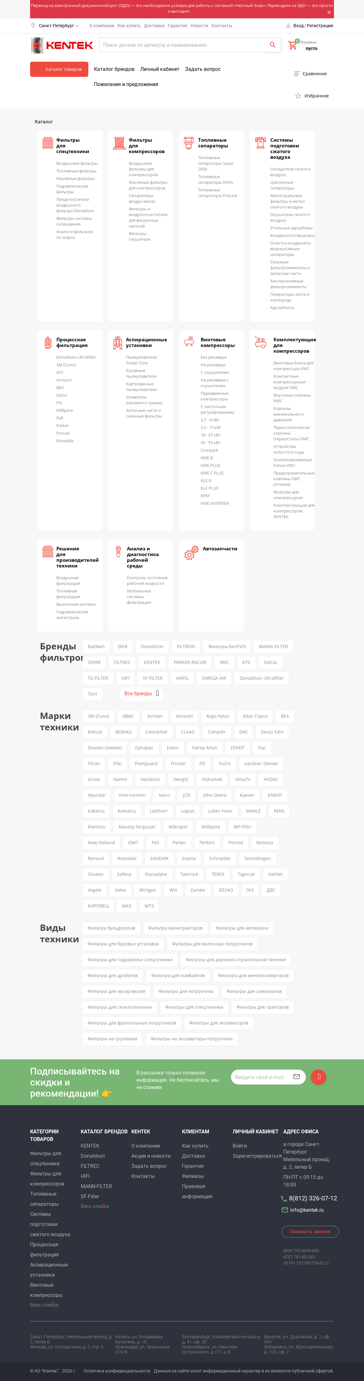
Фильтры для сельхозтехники (120, 1007)
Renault (96, 858)
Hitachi (242, 779)
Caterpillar (156, 732)
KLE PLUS (209, 488)
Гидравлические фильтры (72, 189)
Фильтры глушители (139, 236)
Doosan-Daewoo (105, 748)
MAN (279, 811)
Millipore (64, 410)
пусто (311, 48)
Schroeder (220, 858)
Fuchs (225, 763)
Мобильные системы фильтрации (139, 596)
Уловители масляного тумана (144, 400)
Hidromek (212, 779)
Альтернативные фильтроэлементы (288, 283)
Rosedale (64, 440)
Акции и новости (151, 1156)
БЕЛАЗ (226, 890)
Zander (198, 890)
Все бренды (138, 693)
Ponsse (235, 842)
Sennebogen (257, 858)
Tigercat (246, 874)
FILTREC (122, 662)
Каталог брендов (114, 69)
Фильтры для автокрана (242, 928)
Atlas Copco (255, 716)
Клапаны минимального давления (288, 414)
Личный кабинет (159, 69)
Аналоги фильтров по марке (74, 234)
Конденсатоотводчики (292, 235)
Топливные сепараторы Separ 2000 (216, 163)
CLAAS (187, 732)
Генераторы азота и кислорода (289, 297)
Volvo (120, 890)
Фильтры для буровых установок (123, 944)
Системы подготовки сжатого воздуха (284, 148)
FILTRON (186, 646)
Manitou (96, 827)
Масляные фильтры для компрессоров (148, 185)
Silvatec (96, 874)
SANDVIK (159, 858)
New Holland (101, 842)
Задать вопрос (203, 69)
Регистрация (320, 25)
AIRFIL (182, 678)
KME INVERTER (215, 503)
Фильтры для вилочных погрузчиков (212, 944)
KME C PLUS (212, 473)
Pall (59, 418)
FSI (59, 403)
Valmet (275, 874)
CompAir (217, 732)
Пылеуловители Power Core (141, 360)
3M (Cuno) (66, 365)
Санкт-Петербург (59, 25)
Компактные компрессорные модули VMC (289, 381)
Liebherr (159, 811)
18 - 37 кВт (210, 435)
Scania (189, 858)
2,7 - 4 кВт (210, 420)
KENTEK (152, 662)
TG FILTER (98, 678)
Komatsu (127, 811)
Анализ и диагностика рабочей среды (143, 557)
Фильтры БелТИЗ (227, 646)
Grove (94, 779)
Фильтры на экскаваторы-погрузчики (192, 1039)
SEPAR (94, 662)
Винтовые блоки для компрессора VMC (293, 365)
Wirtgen (147, 890)
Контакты (221, 25)
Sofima (124, 874)
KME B (207, 458)
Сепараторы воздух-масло (142, 198)
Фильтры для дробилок (113, 975)
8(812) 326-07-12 (313, 1198)
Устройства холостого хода (288, 449)
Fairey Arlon (204, 748)
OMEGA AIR (214, 678)
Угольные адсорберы (291, 228)
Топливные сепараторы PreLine (217, 192)
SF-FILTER (153, 678)
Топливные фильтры (76, 171)
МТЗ (149, 906)
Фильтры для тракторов (262, 1007)
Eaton (61, 395)
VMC (224, 662)
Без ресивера (214, 357)
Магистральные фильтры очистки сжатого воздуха (287, 201)
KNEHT (275, 795)
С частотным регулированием (217, 409)
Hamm (120, 779)
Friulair (178, 763)
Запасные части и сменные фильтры (144, 413)
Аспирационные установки (146, 342)
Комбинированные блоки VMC (292, 462)
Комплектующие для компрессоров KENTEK (294, 510)
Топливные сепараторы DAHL (216, 179)
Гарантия (177, 25)
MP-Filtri (242, 827)
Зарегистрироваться (257, 1156)
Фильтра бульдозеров (111, 928)
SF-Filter (90, 1196)
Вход (298, 25)
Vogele (95, 890)
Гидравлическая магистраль (72, 614)
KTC (246, 662)
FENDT (238, 748)
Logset (188, 811)
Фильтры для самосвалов (254, 991)
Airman (155, 716)
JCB (186, 795)
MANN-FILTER (273, 646)
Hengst (180, 779)
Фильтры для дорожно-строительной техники (236, 960)
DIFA (123, 646)
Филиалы (193, 1176)
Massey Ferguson (137, 827)
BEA (60, 387)
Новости (199, 25)
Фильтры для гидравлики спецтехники (130, 960)
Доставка (154, 25)
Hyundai (96, 795)
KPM (205, 496)
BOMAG (124, 732)
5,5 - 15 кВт (211, 427)
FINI (117, 763)
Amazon (64, 380)
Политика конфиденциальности (117, 1370)
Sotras (270, 662)
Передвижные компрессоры (215, 396)
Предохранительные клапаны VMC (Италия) (294, 478)
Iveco (164, 795)
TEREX (217, 874)
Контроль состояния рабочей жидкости (147, 580)
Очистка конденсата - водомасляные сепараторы (291, 248)
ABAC (128, 716)
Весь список (44, 1305)
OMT (133, 842)
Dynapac (144, 748)
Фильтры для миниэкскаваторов (253, 975)
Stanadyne (156, 874)
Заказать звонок (310, 1232)
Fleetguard (146, 763)
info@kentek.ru (303, 1210)
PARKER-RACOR (190, 662)
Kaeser (247, 795)
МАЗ (126, 906)
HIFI (125, 678)
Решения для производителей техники (77, 557)
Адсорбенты (282, 307)
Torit (92, 694)
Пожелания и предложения (126, 84)
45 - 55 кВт (210, 442)
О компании (101, 25)
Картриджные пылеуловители (141, 386)
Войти (240, 1146)
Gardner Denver (261, 763)
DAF (243, 732)
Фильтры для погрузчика (186, 991)
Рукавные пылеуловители (141, 373)
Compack (209, 450)
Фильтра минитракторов (175, 928)
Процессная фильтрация (72, 342)
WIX (173, 890)
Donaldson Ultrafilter (76, 357)
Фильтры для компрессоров (287, 494)
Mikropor (178, 827)
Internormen (132, 795)
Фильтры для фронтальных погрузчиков (132, 1023)
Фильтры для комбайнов (178, 975)
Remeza (264, 842)
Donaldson (152, 646)
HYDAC (271, 779)
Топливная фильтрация (68, 593)
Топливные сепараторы (213, 143)
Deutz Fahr (272, 732)
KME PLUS (210, 465)
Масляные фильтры (75, 178)
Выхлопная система (75, 604)
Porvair (63, 433)
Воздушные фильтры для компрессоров (143, 168)
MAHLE (253, 811)
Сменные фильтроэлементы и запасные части (290, 267)
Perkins (207, 842)
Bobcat (95, 732)
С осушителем (215, 372)
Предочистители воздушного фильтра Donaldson (75, 205)
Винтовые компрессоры (218, 342)
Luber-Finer (220, 811)
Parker (62, 425)
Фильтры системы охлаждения (74, 221)
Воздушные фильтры (77, 163)
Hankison (150, 779)
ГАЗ (250, 890)
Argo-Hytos (217, 716)
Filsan (94, 763)
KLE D (206, 480)
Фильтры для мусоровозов (116, 991)
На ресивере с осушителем (214, 382)
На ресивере (213, 365)
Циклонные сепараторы (282, 185)
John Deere (215, 795)
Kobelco (96, 811)
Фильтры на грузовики (112, 1039)
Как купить (129, 25)
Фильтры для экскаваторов (218, 1023)
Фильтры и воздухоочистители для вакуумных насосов (148, 217)
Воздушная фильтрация (68, 580)
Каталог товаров (64, 69)
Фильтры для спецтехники (194, 1007)
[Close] (330, 12)
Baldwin (96, 646)
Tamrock (189, 874)
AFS (59, 372)
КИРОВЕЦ (98, 906)
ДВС (271, 890)
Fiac (262, 748)
